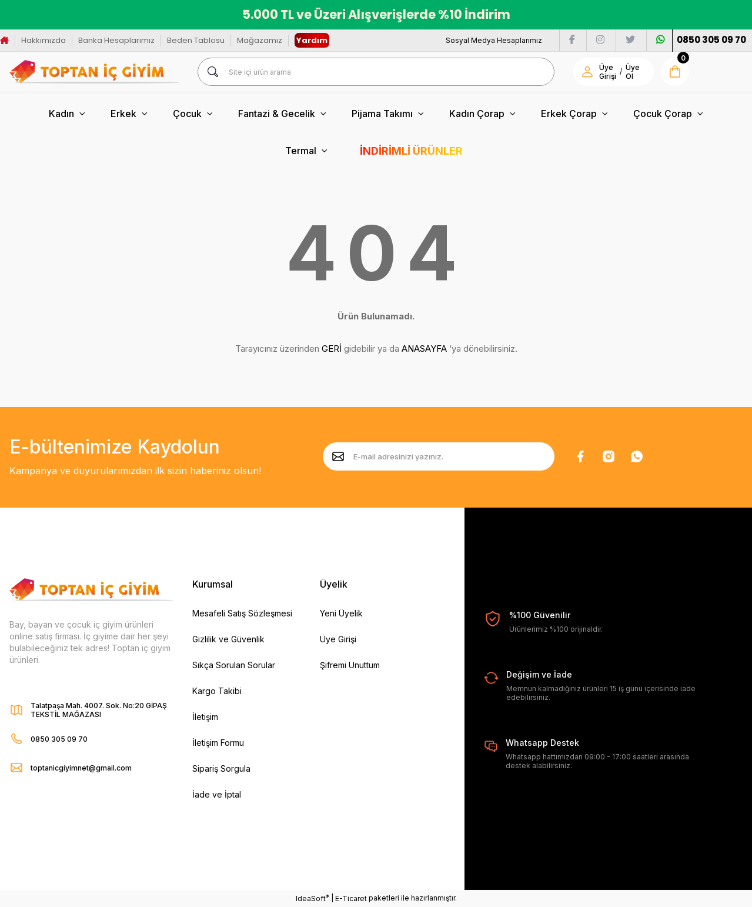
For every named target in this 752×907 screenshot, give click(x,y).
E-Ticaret (351, 898)
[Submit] (338, 456)
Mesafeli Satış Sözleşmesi (242, 613)
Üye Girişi (338, 639)
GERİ (332, 348)
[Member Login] (587, 72)
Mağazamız (259, 40)
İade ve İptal (216, 794)
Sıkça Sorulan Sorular (233, 665)
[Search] (376, 72)
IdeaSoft (312, 898)
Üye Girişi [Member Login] (607, 72)
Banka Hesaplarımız (116, 40)
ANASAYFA (424, 348)
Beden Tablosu (196, 40)
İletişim (205, 717)
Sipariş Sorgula (221, 768)
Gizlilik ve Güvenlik (228, 639)
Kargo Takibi (217, 691)
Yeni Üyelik (341, 613)
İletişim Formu (218, 743)
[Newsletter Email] (438, 456)
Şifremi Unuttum (350, 665)
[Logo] (94, 72)
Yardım (311, 40)
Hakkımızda (43, 40)
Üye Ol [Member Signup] (633, 72)
